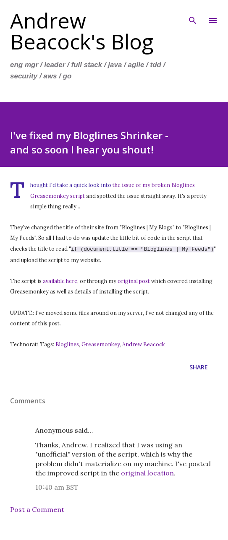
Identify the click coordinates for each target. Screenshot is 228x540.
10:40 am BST (57, 486)
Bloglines (67, 343)
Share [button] (198, 366)
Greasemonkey (100, 343)
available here (60, 280)
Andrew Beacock (143, 343)
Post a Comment (37, 508)
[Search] (193, 15)
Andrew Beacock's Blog (82, 31)
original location (147, 472)
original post (134, 280)
